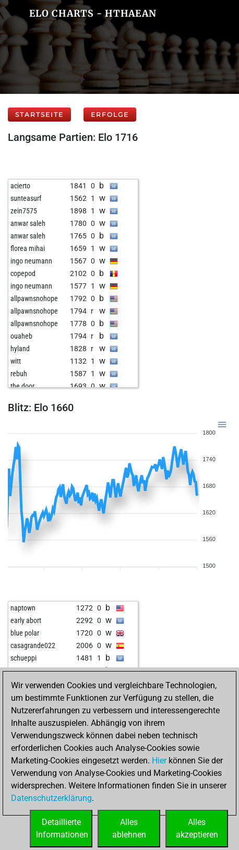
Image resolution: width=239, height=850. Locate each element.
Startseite (39, 114)
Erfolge (110, 114)
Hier (159, 760)
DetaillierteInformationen (62, 828)
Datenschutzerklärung (51, 798)
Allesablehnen (129, 828)
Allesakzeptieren (197, 828)
